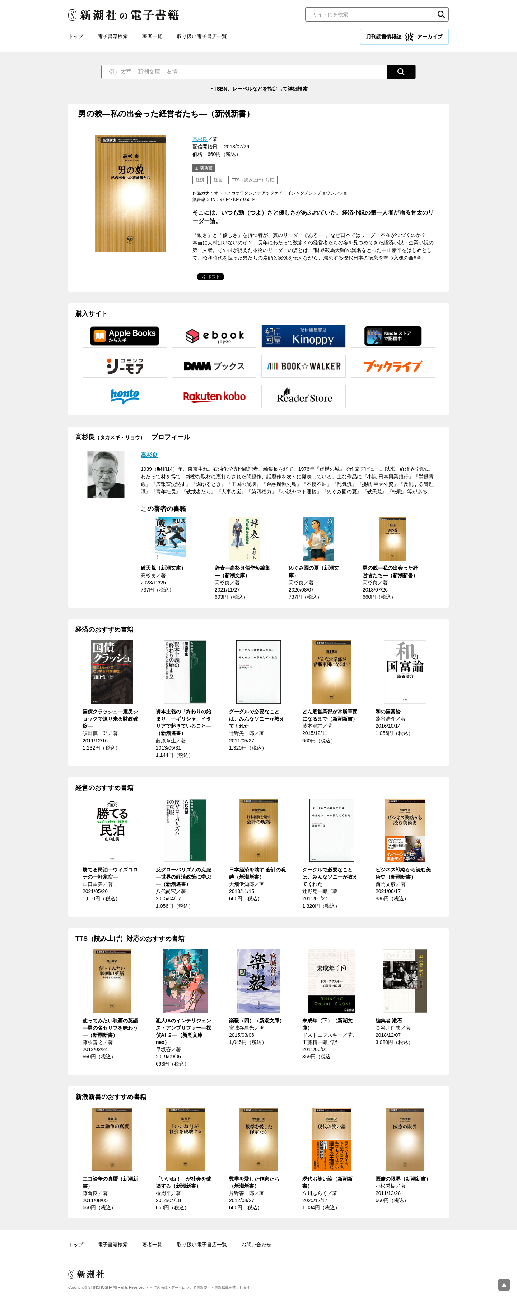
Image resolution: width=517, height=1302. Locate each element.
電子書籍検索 (113, 36)
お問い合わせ (256, 1244)
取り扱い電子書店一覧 (202, 36)
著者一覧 (152, 36)
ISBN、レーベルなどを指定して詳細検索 (261, 89)
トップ (75, 36)
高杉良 (200, 139)
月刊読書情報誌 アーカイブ (404, 36)
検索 (441, 14)
